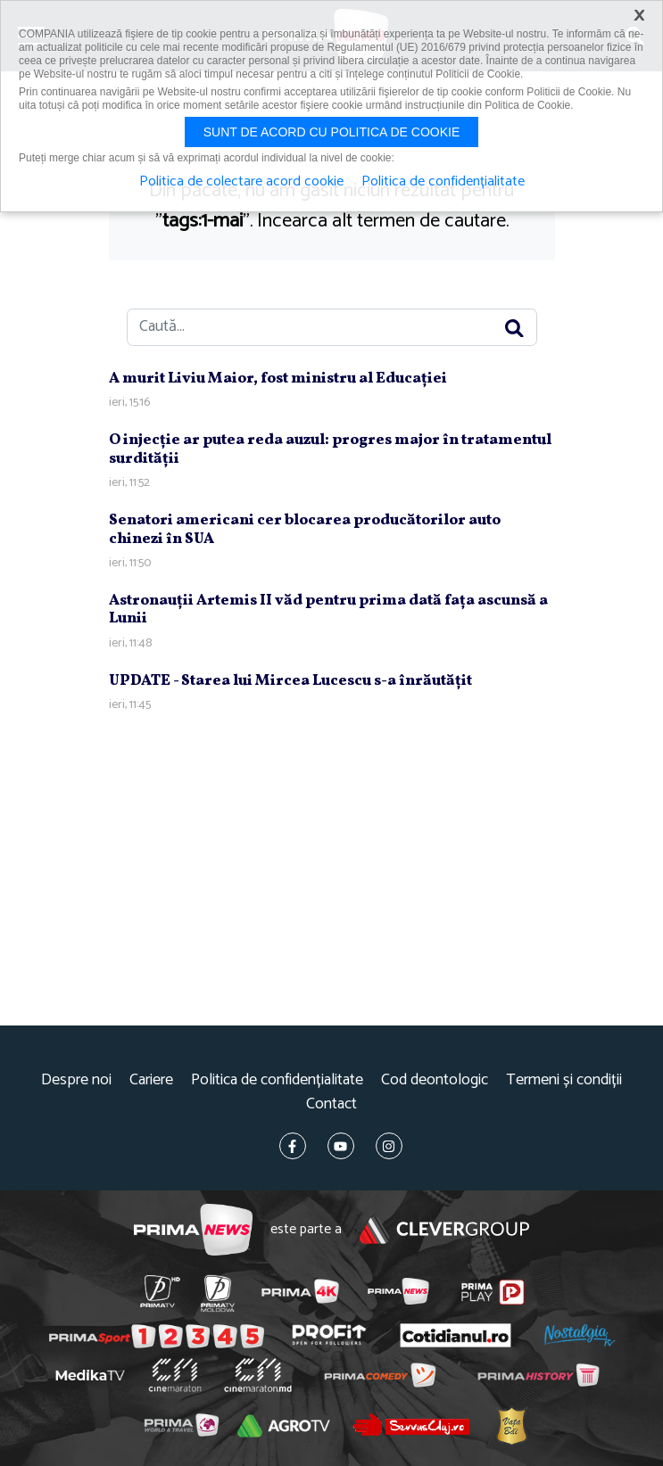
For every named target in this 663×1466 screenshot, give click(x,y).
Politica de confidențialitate (277, 1080)
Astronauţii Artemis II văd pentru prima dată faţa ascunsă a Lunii (328, 609)
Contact (331, 1104)
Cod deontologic (434, 1080)
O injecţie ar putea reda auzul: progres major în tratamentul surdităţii (330, 449)
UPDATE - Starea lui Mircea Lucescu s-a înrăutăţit (290, 681)
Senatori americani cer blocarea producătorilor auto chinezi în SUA (305, 529)
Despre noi (76, 1080)
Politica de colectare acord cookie (241, 182)
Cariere (151, 1080)
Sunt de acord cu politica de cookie (331, 132)
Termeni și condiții (564, 1080)
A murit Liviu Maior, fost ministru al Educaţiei (278, 378)
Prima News (193, 1230)
